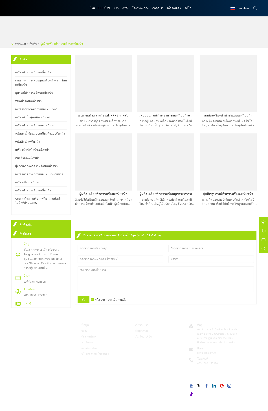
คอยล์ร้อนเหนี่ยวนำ (27, 157)
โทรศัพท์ (202, 358)
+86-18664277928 (35, 295)
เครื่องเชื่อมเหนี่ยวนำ (28, 182)
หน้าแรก (20, 43)
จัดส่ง (84, 330)
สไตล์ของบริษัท (143, 336)
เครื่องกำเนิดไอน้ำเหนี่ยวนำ (32, 149)
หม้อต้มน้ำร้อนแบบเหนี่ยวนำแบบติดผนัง (40, 133)
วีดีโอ (187, 8)
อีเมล (200, 348)
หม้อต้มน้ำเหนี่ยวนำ (27, 141)
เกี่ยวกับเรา (174, 8)
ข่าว (116, 8)
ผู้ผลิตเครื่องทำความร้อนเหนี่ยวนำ (61, 43)
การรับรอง (87, 342)
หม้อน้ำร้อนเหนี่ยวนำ (28, 101)
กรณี (125, 8)
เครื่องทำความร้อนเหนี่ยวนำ (33, 72)
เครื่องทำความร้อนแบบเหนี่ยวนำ (35, 125)
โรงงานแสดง (140, 8)
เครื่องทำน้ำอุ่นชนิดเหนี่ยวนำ (33, 117)
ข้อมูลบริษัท (141, 330)
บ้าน (92, 8)
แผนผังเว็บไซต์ (89, 348)
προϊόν (104, 8)
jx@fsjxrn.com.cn (35, 281)
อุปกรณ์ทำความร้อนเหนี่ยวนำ (34, 92)
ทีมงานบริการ (88, 336)
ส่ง (83, 299)
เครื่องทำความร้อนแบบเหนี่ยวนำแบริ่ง (39, 174)
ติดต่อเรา (158, 8)
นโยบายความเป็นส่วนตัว (110, 299)
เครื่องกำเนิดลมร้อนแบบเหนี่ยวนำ (36, 109)
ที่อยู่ (200, 324)
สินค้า (33, 43)
